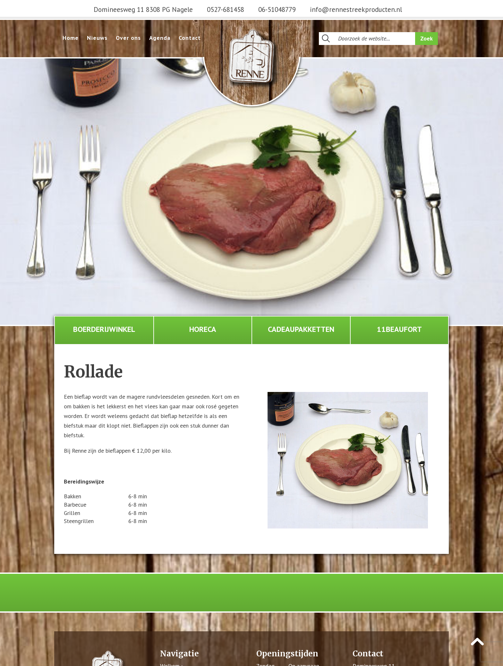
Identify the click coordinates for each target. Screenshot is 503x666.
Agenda (159, 37)
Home (71, 37)
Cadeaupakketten (301, 329)
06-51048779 (277, 9)
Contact (190, 37)
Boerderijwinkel (104, 329)
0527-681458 (225, 9)
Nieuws (97, 37)
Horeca (202, 329)
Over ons (128, 37)
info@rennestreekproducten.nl (356, 9)
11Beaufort (399, 329)
